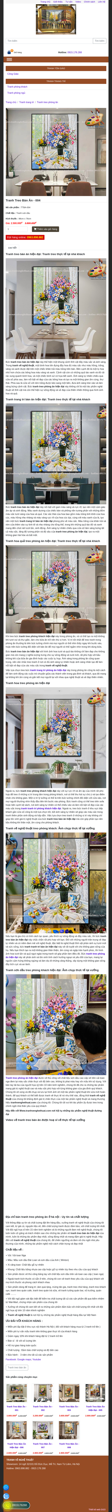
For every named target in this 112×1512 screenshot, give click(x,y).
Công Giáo (13, 74)
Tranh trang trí (26, 102)
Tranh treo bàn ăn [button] (17, 1367)
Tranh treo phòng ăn (47, 102)
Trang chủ (45, 1)
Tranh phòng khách (17, 87)
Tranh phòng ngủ (16, 93)
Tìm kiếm (99, 41)
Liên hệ (101, 1)
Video (78, 1)
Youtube (36, 1359)
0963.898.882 (35, 237)
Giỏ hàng (18, 52)
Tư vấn (69, 1)
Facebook (11, 1359)
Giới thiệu (58, 1)
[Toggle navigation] (9, 59)
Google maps (24, 1359)
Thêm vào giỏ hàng (45, 229)
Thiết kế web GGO (97, 1509)
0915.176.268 (75, 52)
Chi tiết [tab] (12, 248)
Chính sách (89, 1)
